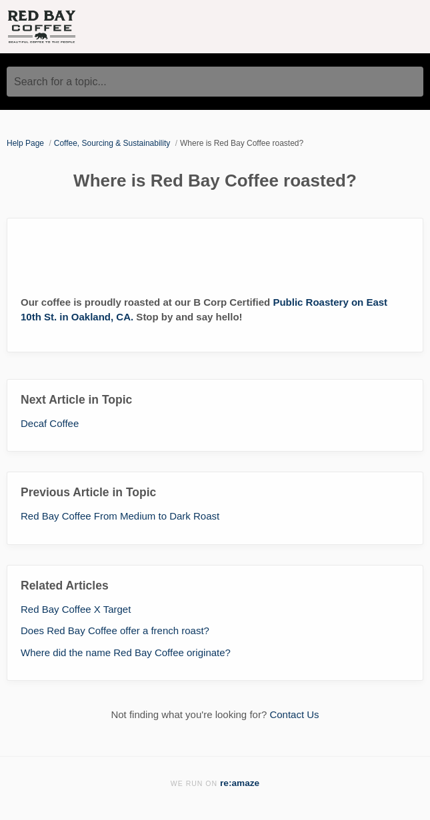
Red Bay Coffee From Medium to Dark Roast (120, 516)
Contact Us (294, 714)
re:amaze (239, 783)
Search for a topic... (60, 81)
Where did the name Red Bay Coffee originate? (126, 652)
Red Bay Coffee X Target (76, 609)
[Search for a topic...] (215, 82)
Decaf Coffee (50, 423)
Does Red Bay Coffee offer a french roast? (115, 630)
